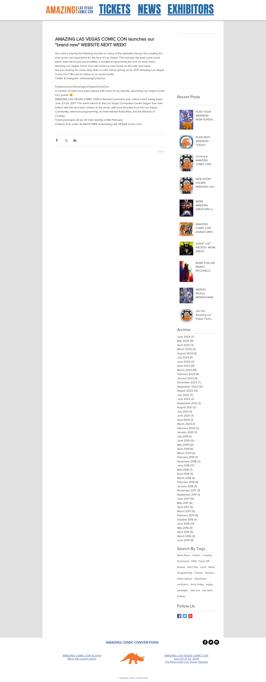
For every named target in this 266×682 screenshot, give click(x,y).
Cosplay (207, 555)
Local (203, 567)
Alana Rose (183, 555)
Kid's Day (192, 567)
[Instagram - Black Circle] (216, 642)
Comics (196, 555)
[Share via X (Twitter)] (66, 140)
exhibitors (182, 584)
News (211, 567)
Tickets (199, 572)
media (209, 584)
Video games (184, 578)
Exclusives (183, 561)
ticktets (181, 596)
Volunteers (200, 578)
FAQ (194, 561)
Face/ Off (204, 561)
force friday (197, 584)
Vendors (210, 572)
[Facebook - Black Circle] (205, 642)
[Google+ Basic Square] (190, 616)
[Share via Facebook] (57, 140)
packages (182, 590)
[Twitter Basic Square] (185, 616)
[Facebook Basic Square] (179, 616)
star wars (207, 590)
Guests (181, 567)
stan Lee (195, 590)
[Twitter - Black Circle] (210, 642)
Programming (184, 572)
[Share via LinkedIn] (75, 140)
